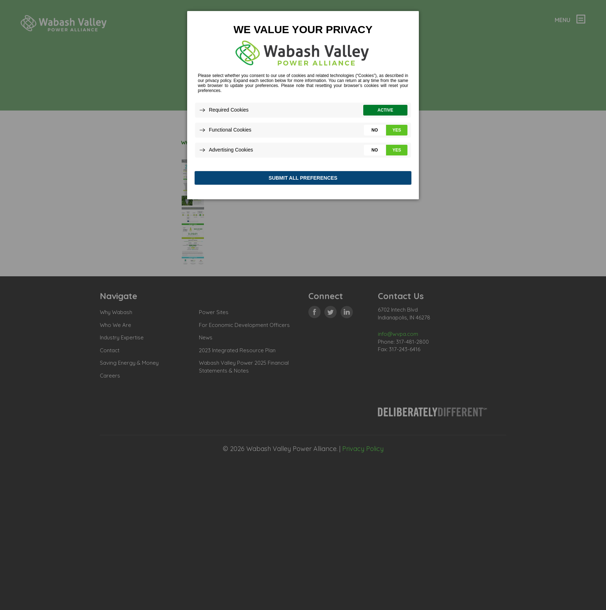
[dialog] (303, 107)
